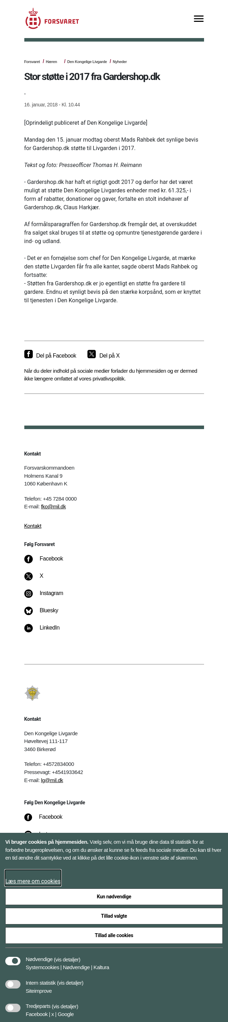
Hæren (51, 62)
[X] (41, 579)
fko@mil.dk (53, 506)
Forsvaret (32, 62)
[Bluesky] (46, 614)
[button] (67, 956)
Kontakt (33, 526)
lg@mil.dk (52, 780)
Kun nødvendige (114, 896)
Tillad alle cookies (114, 935)
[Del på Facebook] (50, 356)
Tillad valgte (114, 916)
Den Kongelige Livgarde (87, 62)
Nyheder (120, 62)
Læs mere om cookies (33, 881)
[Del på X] (103, 356)
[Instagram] (48, 597)
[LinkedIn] (47, 631)
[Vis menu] (198, 19)
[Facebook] (48, 562)
